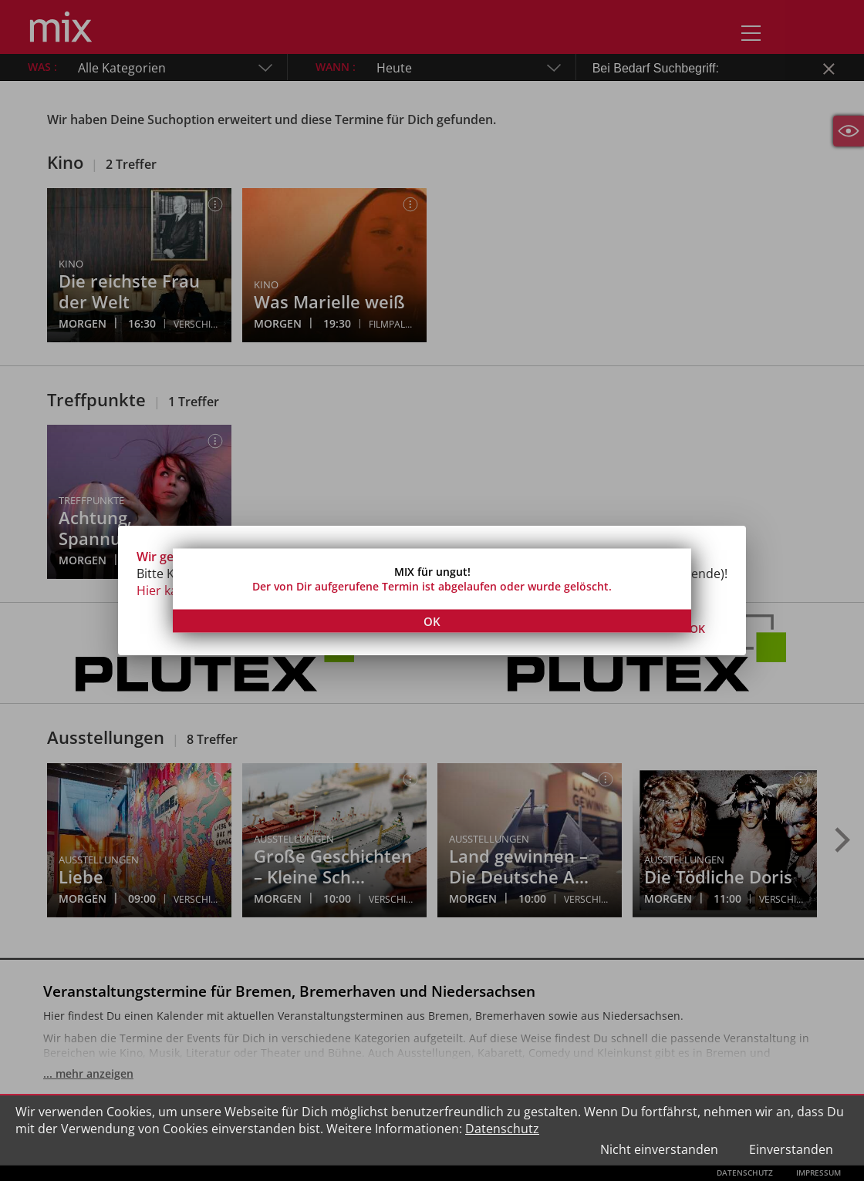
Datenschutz (502, 1128)
